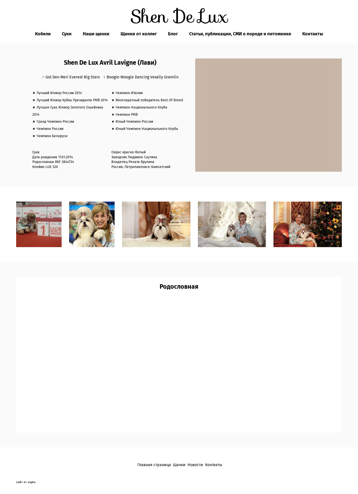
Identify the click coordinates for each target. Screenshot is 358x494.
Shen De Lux (179, 16)
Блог (173, 34)
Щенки (179, 464)
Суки (67, 34)
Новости (195, 464)
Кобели (43, 34)
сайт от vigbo (26, 482)
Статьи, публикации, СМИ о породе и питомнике (240, 34)
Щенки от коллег (139, 34)
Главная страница (154, 464)
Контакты (312, 34)
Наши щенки (96, 34)
